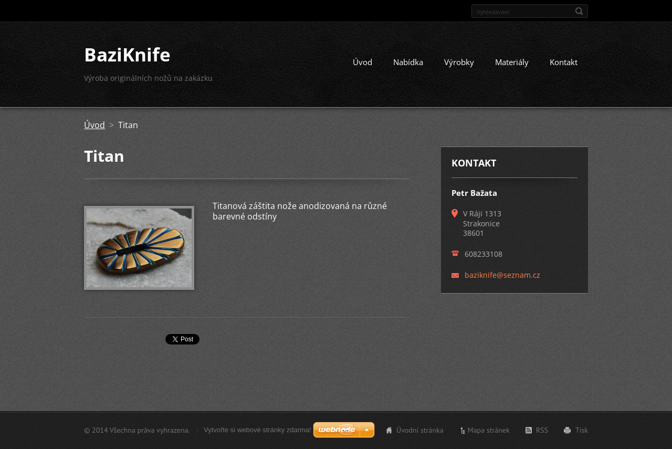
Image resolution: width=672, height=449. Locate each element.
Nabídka (408, 62)
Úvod (362, 62)
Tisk (581, 430)
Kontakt (564, 62)
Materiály (512, 62)
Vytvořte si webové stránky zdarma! (257, 430)
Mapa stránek (489, 430)
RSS (542, 430)
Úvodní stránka (420, 430)
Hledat (579, 11)
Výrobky (459, 62)
